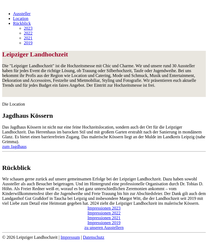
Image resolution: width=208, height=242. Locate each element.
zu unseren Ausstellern (104, 227)
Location (20, 18)
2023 (28, 28)
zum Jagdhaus (14, 146)
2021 (28, 38)
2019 (28, 43)
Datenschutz (93, 237)
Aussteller (22, 13)
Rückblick (22, 23)
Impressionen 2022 (104, 213)
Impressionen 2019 (104, 222)
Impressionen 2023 (104, 208)
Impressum (70, 237)
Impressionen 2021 (104, 218)
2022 (28, 33)
